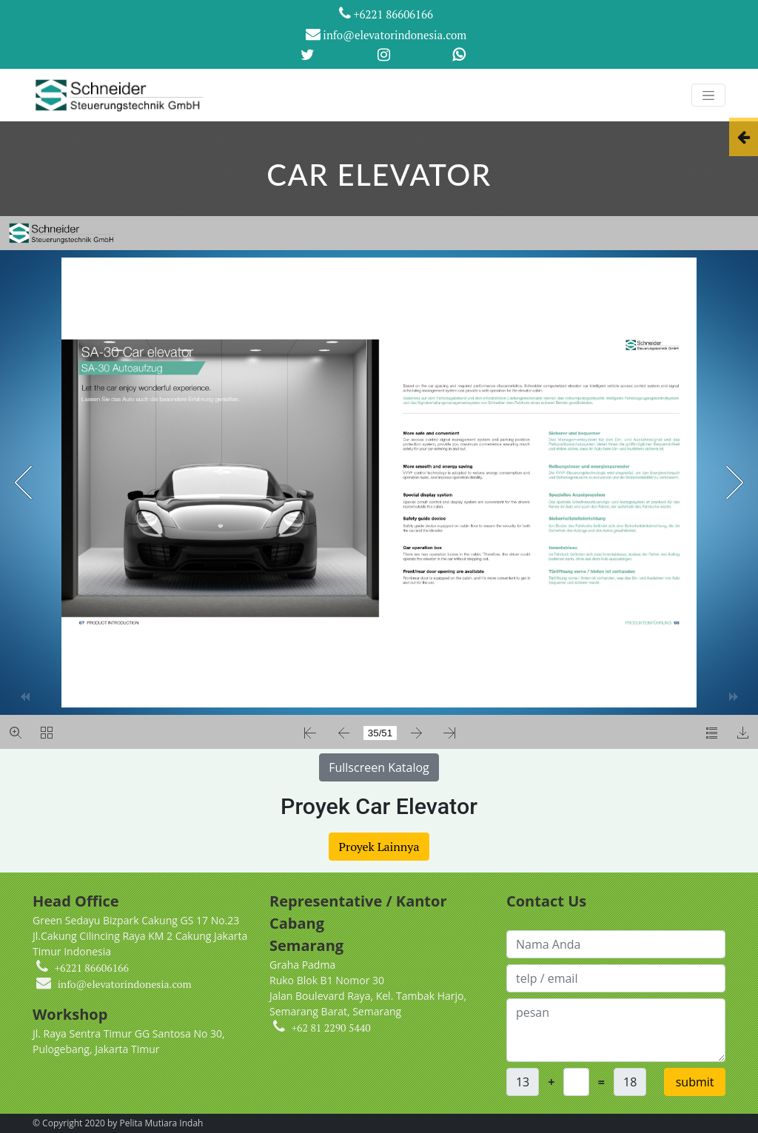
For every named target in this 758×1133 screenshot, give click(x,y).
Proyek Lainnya (378, 846)
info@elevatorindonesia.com (386, 34)
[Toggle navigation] (708, 95)
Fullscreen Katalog (379, 767)
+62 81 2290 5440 (331, 1028)
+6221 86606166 (386, 13)
